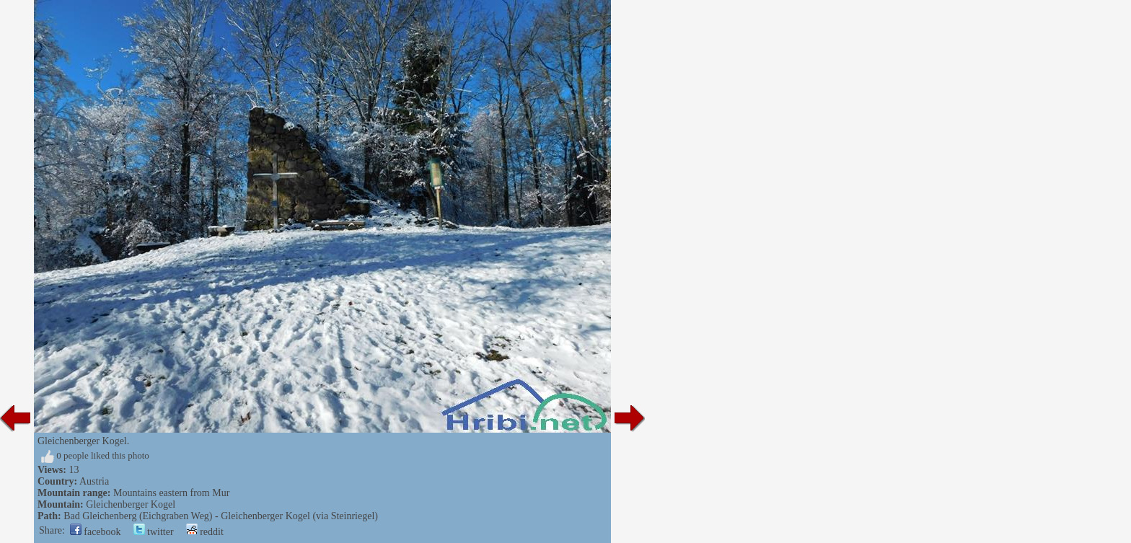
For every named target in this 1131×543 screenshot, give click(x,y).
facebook (95, 531)
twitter (153, 531)
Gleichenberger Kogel (130, 504)
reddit (205, 531)
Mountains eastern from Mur (171, 492)
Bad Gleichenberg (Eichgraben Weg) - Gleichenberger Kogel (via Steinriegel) (220, 516)
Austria (94, 481)
